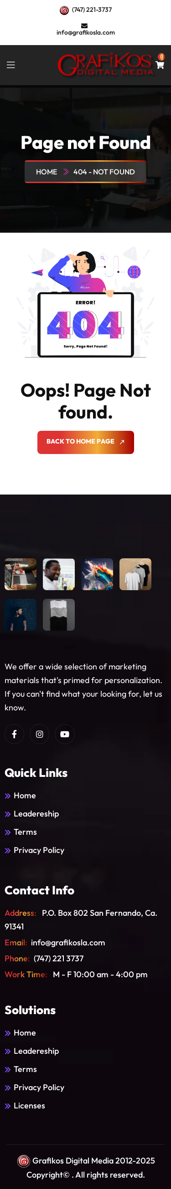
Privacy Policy (39, 850)
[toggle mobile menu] (11, 65)
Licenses (29, 1105)
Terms (25, 832)
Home (48, 171)
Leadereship (36, 813)
